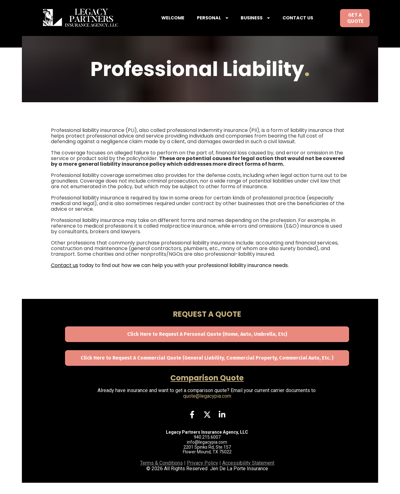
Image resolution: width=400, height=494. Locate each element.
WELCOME (183, 23)
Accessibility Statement (248, 474)
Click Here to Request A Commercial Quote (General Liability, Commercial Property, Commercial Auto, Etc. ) (207, 369)
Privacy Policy (202, 474)
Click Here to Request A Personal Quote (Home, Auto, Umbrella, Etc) (207, 346)
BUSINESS (266, 23)
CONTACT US (308, 23)
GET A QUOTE (355, 24)
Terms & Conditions (161, 474)
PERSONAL (223, 23)
